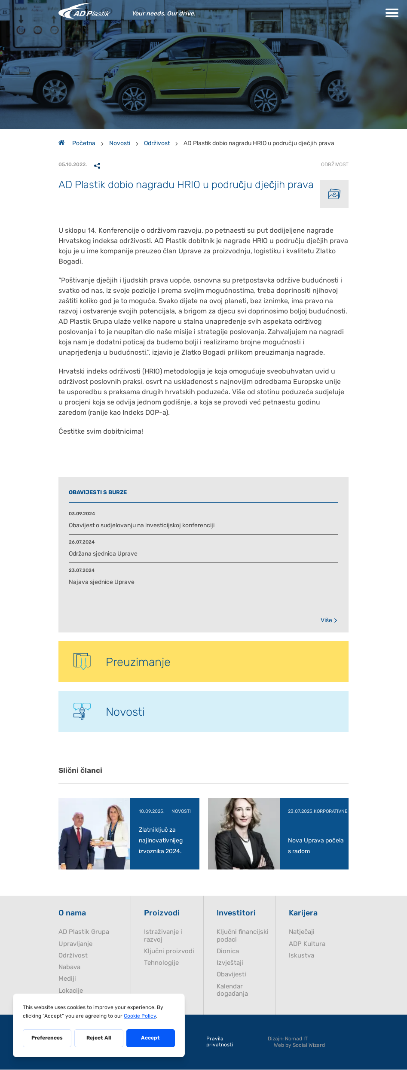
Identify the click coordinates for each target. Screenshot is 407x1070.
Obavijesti (231, 975)
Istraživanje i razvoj (163, 936)
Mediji (67, 979)
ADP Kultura (307, 944)
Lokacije (70, 991)
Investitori (236, 913)
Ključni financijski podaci (243, 936)
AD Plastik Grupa (83, 932)
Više (329, 620)
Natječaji (302, 932)
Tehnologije (161, 963)
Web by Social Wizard (299, 1046)
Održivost (157, 143)
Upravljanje (75, 944)
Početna (76, 143)
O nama (72, 913)
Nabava (69, 967)
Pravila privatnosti (219, 1042)
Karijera (303, 913)
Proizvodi (162, 913)
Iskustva (301, 956)
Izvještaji (230, 963)
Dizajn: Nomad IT (288, 1039)
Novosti (119, 143)
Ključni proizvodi (169, 951)
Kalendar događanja (232, 990)
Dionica (228, 951)
